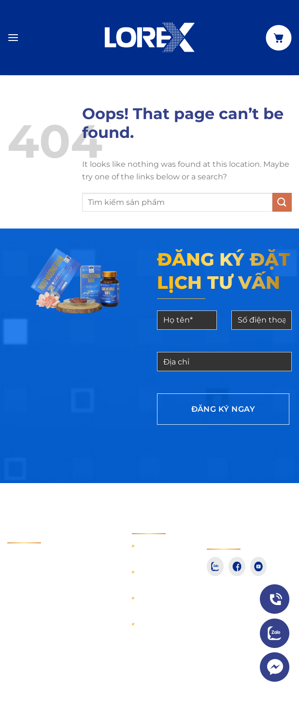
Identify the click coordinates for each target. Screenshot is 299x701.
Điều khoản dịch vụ (161, 629)
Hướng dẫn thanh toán (161, 550)
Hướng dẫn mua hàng (161, 576)
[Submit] (282, 202)
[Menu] (13, 37)
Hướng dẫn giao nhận (161, 602)
